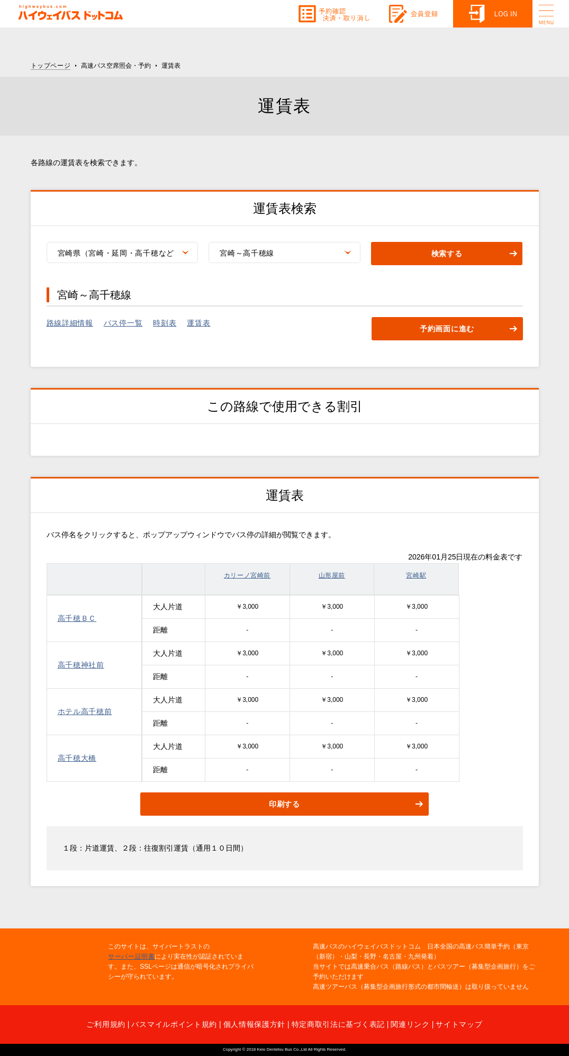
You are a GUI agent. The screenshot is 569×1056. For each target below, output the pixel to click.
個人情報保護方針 (254, 1024)
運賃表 (198, 323)
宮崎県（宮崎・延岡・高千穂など (116, 253)
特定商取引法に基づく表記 (338, 1024)
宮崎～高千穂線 (247, 253)
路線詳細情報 (70, 323)
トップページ (51, 65)
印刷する (284, 804)
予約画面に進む (447, 329)
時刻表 (164, 323)
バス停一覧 (123, 323)
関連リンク (410, 1024)
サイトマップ (459, 1024)
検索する (447, 254)
